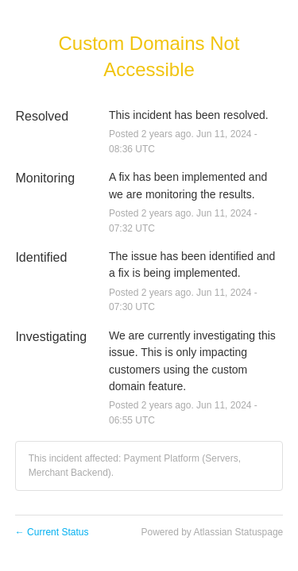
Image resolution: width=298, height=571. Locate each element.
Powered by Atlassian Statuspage (212, 532)
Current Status (52, 532)
